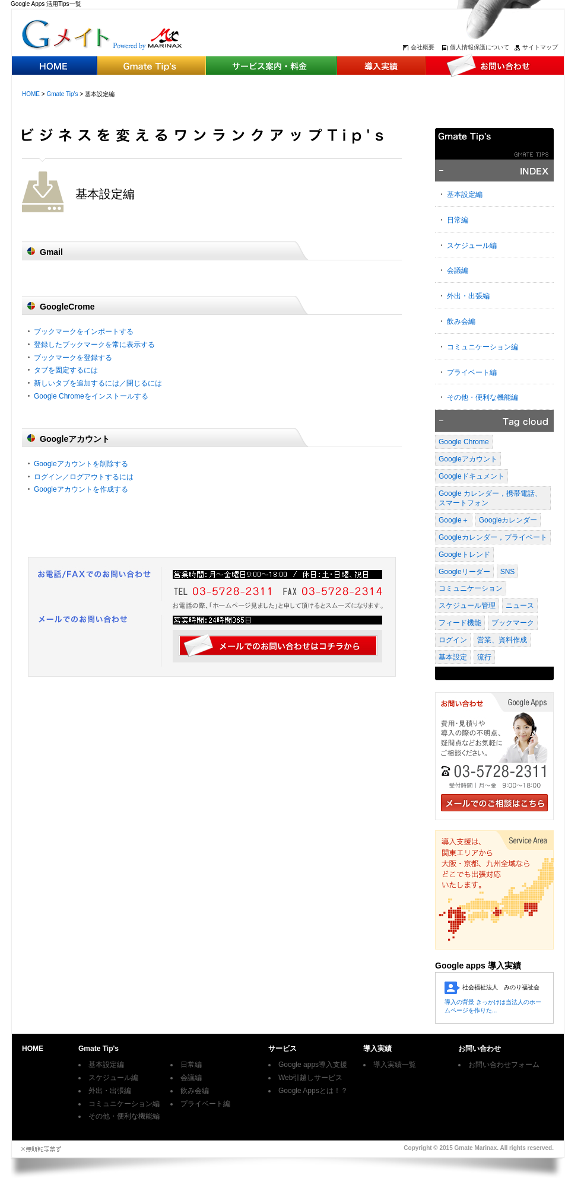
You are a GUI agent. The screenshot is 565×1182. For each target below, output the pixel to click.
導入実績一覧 (394, 1064)
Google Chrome (464, 442)
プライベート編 (472, 372)
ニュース (520, 605)
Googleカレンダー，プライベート (493, 537)
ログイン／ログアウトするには (84, 477)
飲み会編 (461, 321)
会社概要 (422, 47)
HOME (31, 94)
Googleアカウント (468, 459)
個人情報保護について (479, 47)
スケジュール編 (472, 245)
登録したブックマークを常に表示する (94, 344)
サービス (282, 1048)
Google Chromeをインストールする (91, 396)
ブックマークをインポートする (84, 331)
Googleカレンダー (508, 520)
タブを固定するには (66, 370)
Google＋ (454, 520)
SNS (507, 572)
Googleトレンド (464, 554)
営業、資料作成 (502, 640)
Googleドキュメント (471, 476)
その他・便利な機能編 (482, 397)
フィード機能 (460, 623)
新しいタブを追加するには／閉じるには (98, 383)
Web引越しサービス (310, 1077)
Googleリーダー (464, 572)
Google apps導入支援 (312, 1064)
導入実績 (377, 1048)
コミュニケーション (471, 588)
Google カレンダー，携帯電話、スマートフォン (490, 498)
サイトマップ (540, 47)
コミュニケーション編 (482, 347)
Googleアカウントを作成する (81, 489)
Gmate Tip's (62, 94)
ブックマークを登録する (73, 357)
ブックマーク (512, 623)
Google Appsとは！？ (313, 1091)
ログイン (453, 640)
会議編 (457, 270)
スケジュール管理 (467, 605)
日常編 (457, 220)
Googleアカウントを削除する (81, 464)
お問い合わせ (479, 1048)
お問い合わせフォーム (503, 1064)
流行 (484, 657)
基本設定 (453, 657)
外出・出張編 (468, 296)
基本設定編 (465, 194)
